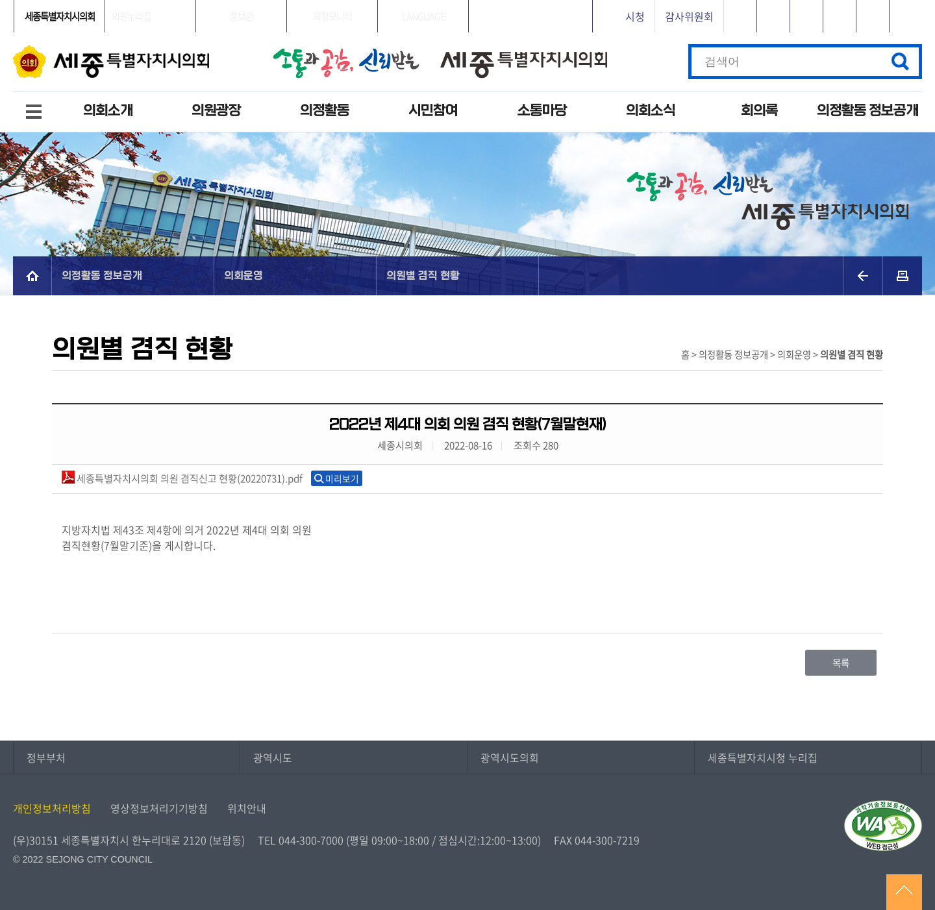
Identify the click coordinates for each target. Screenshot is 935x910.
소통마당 (542, 111)
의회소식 (650, 111)
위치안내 (246, 808)
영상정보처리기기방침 (159, 808)
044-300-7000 (311, 840)
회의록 (759, 111)
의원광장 (216, 111)
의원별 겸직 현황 (423, 275)
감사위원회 (689, 16)
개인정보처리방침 (52, 808)
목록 (840, 663)
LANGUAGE (423, 16)
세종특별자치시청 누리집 (762, 757)
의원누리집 (131, 16)
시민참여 (433, 111)
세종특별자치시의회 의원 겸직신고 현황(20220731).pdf (182, 478)
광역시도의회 (509, 757)
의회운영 (243, 275)
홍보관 (241, 16)
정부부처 (46, 757)
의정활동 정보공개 (867, 111)
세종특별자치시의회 (60, 16)
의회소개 (107, 111)
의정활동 (324, 111)
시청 (635, 16)
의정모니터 (332, 16)
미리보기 (342, 478)
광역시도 (272, 757)
